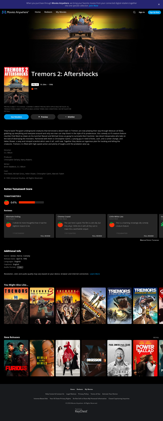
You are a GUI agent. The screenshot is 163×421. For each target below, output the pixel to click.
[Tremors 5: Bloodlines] (93, 306)
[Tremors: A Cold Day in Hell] (119, 306)
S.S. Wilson (8, 152)
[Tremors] (16, 306)
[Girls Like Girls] (42, 358)
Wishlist (70, 117)
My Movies (61, 12)
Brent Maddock (10, 166)
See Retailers (16, 117)
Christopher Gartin (44, 173)
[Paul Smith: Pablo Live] (119, 358)
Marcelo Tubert (58, 173)
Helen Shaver (30, 173)
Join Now (93, 5)
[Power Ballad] (145, 358)
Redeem (48, 12)
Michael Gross (18, 173)
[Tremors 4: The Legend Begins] (68, 306)
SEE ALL (156, 337)
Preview (43, 117)
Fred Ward (8, 173)
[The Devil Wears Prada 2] (68, 358)
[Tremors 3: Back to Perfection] (42, 306)
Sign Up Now (154, 12)
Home (38, 12)
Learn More (95, 274)
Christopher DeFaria (12, 159)
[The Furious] (16, 358)
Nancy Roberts (26, 159)
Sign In (142, 12)
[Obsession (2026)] (93, 358)
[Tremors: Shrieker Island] (145, 306)
